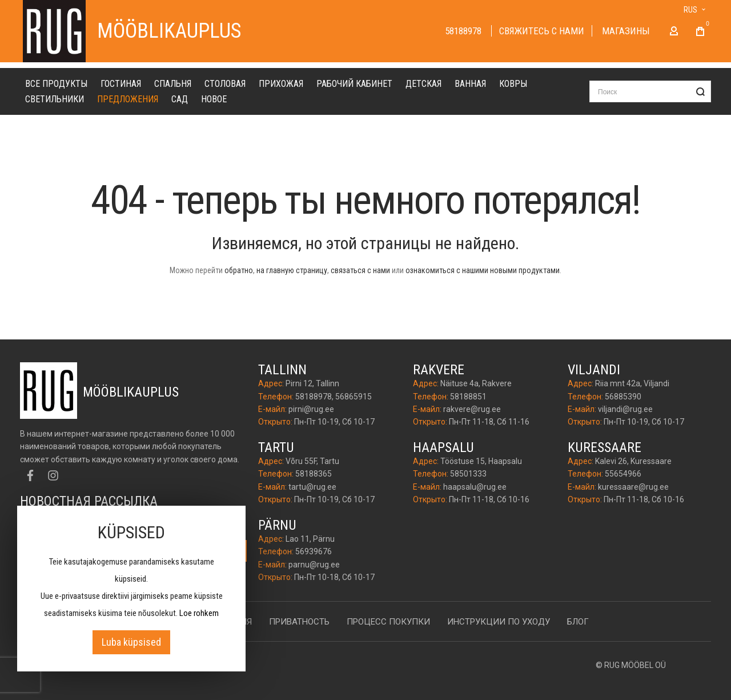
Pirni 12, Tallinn (312, 384)
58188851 (468, 397)
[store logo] (54, 34)
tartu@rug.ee (312, 487)
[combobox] (650, 97)
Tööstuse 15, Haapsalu (481, 462)
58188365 (313, 474)
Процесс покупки (388, 622)
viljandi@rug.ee (625, 409)
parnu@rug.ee (314, 565)
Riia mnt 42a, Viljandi (632, 384)
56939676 (313, 552)
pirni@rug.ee (311, 409)
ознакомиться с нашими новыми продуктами (482, 276)
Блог (578, 622)
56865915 (353, 397)
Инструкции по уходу (498, 622)
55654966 (623, 474)
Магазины (626, 33)
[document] (131, 588)
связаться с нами (360, 276)
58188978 (464, 33)
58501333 (468, 474)
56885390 (623, 397)
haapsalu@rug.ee (475, 487)
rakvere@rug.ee (472, 409)
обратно (238, 276)
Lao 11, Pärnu (310, 539)
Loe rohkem (199, 613)
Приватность (299, 622)
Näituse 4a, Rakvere (476, 384)
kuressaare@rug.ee (633, 487)
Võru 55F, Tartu (312, 462)
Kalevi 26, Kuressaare (633, 462)
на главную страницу (291, 276)
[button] (687, 10)
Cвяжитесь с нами (541, 33)
